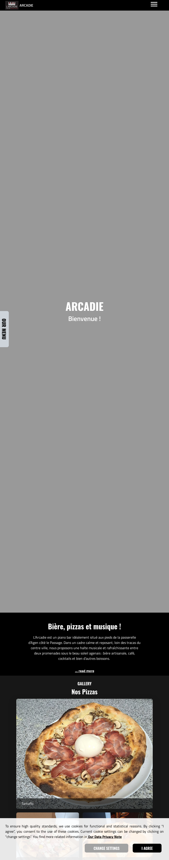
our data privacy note (104, 836)
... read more (84, 670)
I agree (147, 848)
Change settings (106, 848)
